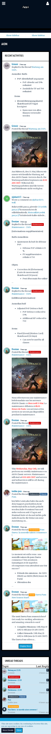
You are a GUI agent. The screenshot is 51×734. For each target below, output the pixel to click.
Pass (14, 497)
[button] (3, 3)
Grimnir (15, 64)
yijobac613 (16, 196)
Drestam (15, 221)
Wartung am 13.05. (37, 129)
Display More (25, 646)
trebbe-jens (17, 491)
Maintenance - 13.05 (21, 227)
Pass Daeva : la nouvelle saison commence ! (29, 532)
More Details (8, 730)
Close (19, 730)
